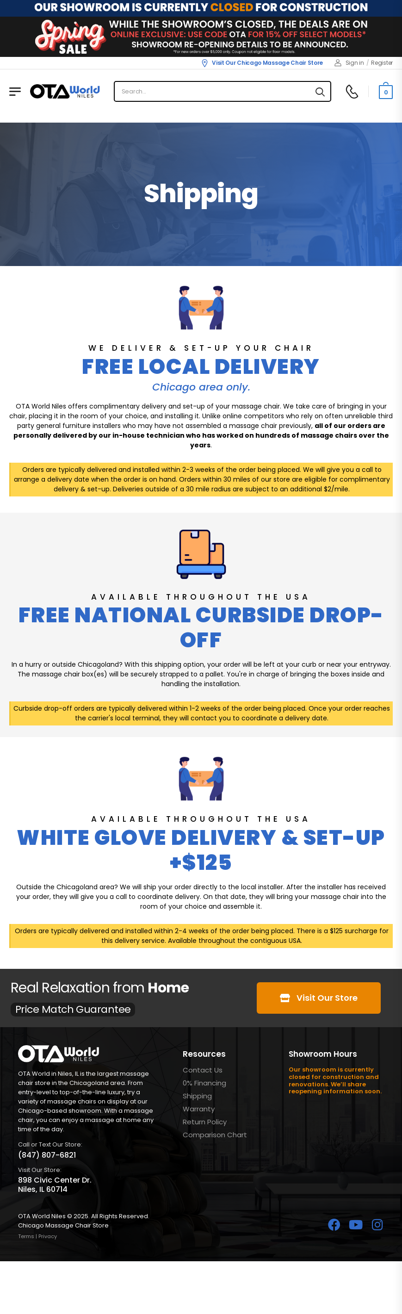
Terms (26, 1236)
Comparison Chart (215, 1135)
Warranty (199, 1109)
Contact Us (203, 1070)
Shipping (197, 1096)
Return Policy (205, 1122)
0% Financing (204, 1083)
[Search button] (320, 91)
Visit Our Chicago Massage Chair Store (262, 63)
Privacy (47, 1236)
